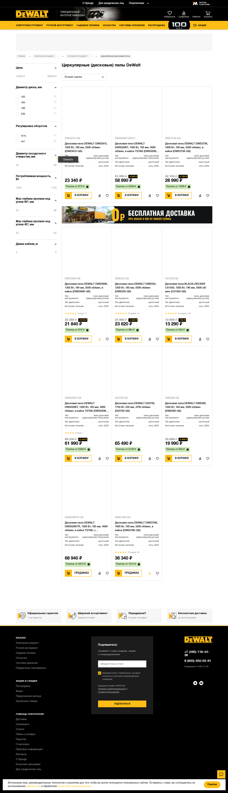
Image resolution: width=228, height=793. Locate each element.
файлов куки (33, 786)
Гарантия (21, 739)
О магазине (22, 744)
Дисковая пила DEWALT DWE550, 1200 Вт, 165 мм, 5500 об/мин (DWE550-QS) (135, 288)
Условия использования (108, 692)
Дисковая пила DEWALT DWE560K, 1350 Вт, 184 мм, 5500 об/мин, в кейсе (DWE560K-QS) (86, 288)
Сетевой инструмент (77, 56)
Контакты (21, 754)
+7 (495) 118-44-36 (196, 653)
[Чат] (221, 774)
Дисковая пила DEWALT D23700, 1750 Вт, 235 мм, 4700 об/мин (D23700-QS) (135, 407)
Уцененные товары (27, 701)
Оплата (20, 729)
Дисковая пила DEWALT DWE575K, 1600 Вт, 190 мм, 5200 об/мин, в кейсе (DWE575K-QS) (186, 148)
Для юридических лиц (111, 3)
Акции (200, 25)
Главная (21, 56)
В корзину (82, 195)
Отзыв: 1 (79, 433)
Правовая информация (29, 749)
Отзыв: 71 (82, 314)
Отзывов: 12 (133, 314)
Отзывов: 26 (133, 552)
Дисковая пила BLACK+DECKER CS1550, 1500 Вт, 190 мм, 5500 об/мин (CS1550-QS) (185, 288)
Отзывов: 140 (184, 314)
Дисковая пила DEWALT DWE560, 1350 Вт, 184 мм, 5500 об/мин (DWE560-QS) (185, 407)
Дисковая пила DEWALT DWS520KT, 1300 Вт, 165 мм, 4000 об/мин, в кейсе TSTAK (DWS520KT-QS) (86, 407)
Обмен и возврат (26, 734)
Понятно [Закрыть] (212, 785)
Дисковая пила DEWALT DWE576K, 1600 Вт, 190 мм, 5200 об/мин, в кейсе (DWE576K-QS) (136, 527)
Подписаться (122, 704)
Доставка (21, 719)
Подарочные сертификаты (31, 668)
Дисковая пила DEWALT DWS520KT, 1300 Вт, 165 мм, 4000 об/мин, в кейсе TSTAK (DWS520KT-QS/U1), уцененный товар (137, 148)
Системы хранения (132, 26)
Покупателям (136, 3)
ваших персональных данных (74, 786)
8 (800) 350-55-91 (197, 661)
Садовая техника (88, 26)
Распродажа (156, 26)
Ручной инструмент (59, 26)
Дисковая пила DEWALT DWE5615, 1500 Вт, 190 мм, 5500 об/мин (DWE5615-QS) (86, 148)
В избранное (106, 195)
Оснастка (109, 26)
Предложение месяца (28, 696)
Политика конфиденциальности (112, 689)
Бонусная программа (28, 764)
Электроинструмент (29, 26)
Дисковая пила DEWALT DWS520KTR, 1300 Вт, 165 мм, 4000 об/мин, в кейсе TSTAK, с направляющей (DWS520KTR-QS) (86, 527)
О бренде (88, 3)
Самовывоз (22, 724)
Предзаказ (81, 573)
